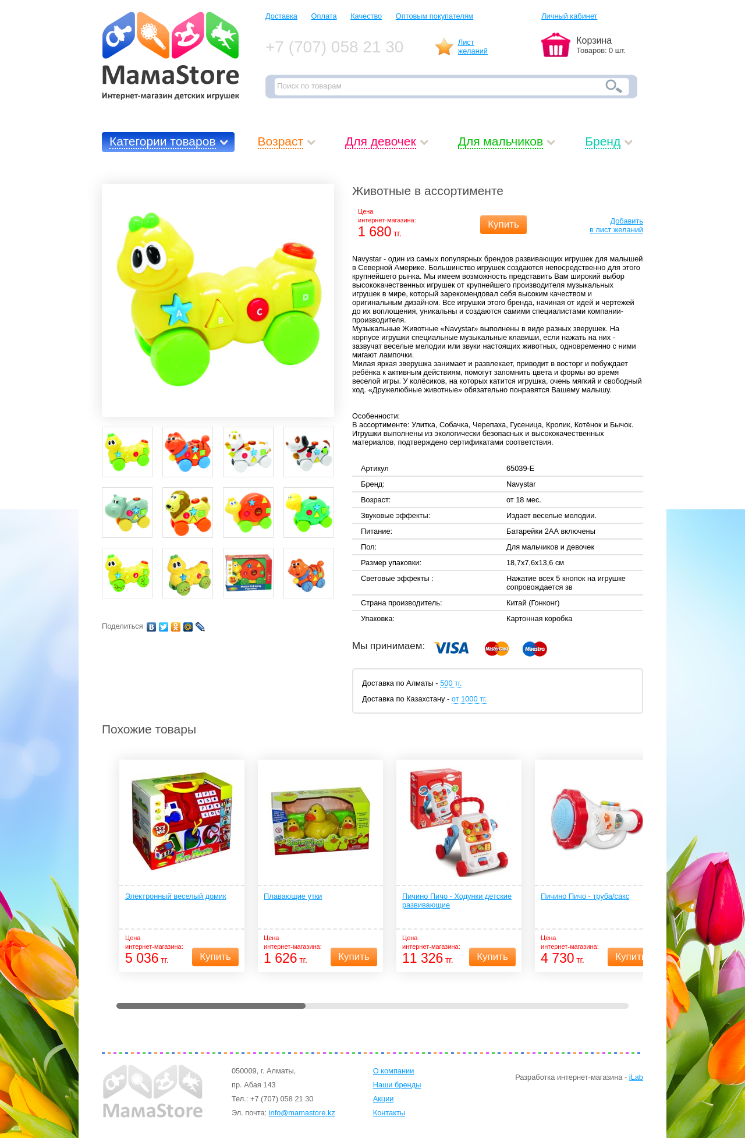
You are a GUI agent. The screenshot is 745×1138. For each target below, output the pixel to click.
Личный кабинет (569, 16)
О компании (393, 1070)
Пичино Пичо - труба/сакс (585, 896)
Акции (383, 1098)
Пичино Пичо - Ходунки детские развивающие (457, 900)
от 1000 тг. (469, 698)
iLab (636, 1077)
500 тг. (451, 683)
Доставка (281, 16)
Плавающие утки (293, 896)
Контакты (389, 1112)
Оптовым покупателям (435, 16)
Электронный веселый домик (175, 896)
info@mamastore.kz (302, 1112)
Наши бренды (397, 1084)
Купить (503, 224)
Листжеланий (473, 46)
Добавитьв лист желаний (616, 225)
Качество (366, 16)
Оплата (324, 16)
